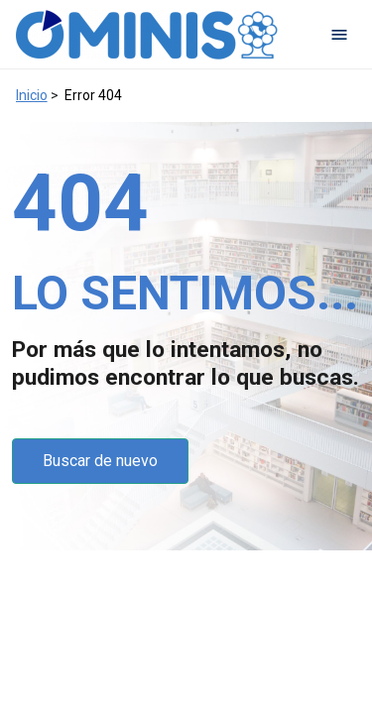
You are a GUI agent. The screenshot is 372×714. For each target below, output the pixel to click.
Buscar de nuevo (100, 460)
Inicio (32, 95)
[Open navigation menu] (339, 35)
